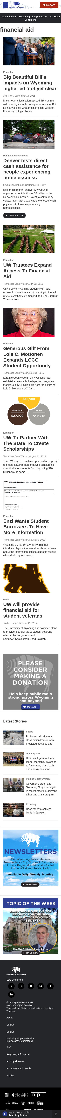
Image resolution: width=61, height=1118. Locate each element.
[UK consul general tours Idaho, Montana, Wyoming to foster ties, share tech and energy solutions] (13, 759)
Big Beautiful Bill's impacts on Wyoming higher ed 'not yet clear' (30, 82)
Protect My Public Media (19, 1068)
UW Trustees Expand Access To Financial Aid (27, 270)
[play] (5, 1114)
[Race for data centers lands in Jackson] (13, 810)
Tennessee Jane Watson (15, 284)
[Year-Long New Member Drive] (30, 681)
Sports (29, 731)
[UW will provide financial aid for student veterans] (28, 578)
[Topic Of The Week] (30, 926)
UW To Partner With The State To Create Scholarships (26, 443)
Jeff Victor (8, 95)
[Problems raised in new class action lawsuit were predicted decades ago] (13, 738)
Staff (9, 1047)
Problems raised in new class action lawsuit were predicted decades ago (40, 740)
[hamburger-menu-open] (5, 5)
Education (8, 72)
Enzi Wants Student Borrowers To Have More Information (26, 526)
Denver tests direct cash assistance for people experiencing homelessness (26, 169)
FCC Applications (15, 1061)
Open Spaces (33, 753)
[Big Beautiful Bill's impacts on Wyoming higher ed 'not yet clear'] (28, 51)
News (6, 599)
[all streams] (56, 1114)
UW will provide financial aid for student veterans (22, 610)
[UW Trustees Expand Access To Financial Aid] (28, 239)
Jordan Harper (10, 623)
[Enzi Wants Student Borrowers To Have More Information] (28, 495)
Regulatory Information (18, 1054)
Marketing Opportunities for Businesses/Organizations (20, 1039)
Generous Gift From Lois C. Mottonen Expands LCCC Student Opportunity (27, 357)
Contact (10, 1025)
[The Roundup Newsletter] (30, 858)
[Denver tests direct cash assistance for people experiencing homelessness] (28, 134)
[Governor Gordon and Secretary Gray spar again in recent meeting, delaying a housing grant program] (13, 785)
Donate (50, 4)
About (10, 1017)
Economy (31, 804)
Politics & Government (15, 155)
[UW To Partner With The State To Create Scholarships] (28, 411)
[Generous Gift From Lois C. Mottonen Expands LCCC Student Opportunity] (28, 322)
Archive (10, 1075)
